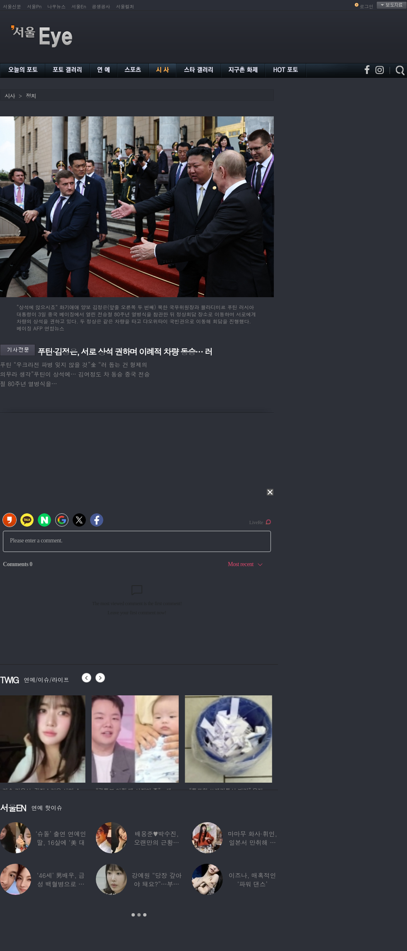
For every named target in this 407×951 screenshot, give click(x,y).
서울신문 (12, 6)
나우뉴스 (56, 6)
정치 (31, 96)
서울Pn (34, 6)
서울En (78, 6)
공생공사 (101, 6)
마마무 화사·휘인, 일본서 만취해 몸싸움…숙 (252, 842)
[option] (43, 738)
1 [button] (133, 915)
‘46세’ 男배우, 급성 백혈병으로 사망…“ (61, 884)
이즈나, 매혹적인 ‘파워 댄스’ (252, 879)
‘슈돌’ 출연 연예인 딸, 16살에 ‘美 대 (61, 838)
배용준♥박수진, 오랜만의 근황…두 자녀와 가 (156, 842)
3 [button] (144, 915)
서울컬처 (125, 6)
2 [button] (139, 915)
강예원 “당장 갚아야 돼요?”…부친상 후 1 (156, 884)
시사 (10, 96)
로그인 (366, 6)
